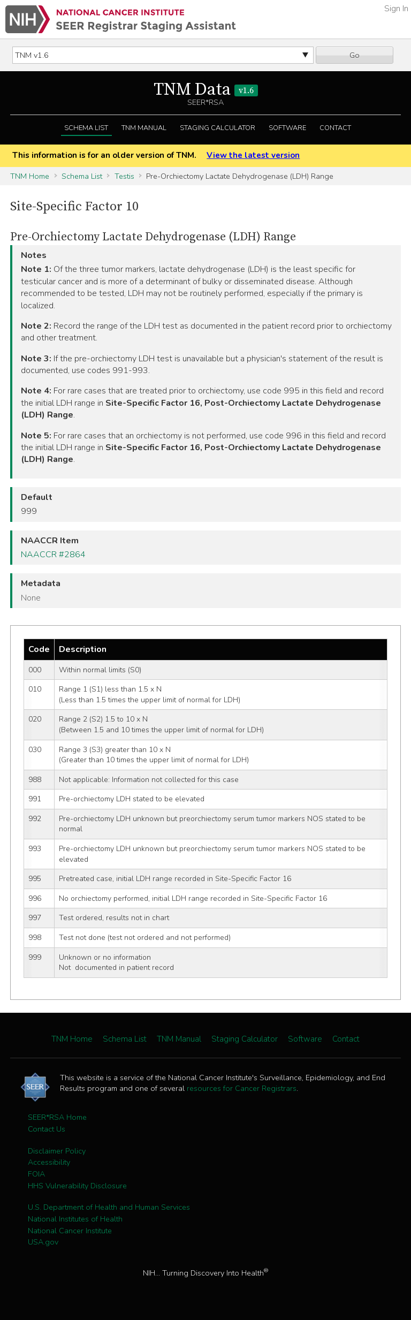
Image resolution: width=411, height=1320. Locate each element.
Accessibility (49, 1162)
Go (354, 55)
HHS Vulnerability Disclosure (77, 1185)
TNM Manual (143, 128)
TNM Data (206, 90)
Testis (124, 176)
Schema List (86, 128)
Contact (335, 128)
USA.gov (43, 1241)
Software (287, 128)
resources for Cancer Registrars (241, 1088)
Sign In (396, 8)
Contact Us (46, 1129)
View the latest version (253, 155)
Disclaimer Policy (57, 1150)
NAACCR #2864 (53, 554)
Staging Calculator (217, 128)
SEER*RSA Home (57, 1117)
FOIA (36, 1174)
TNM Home (29, 176)
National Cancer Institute (70, 1230)
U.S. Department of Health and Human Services (109, 1207)
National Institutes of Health (75, 1218)
